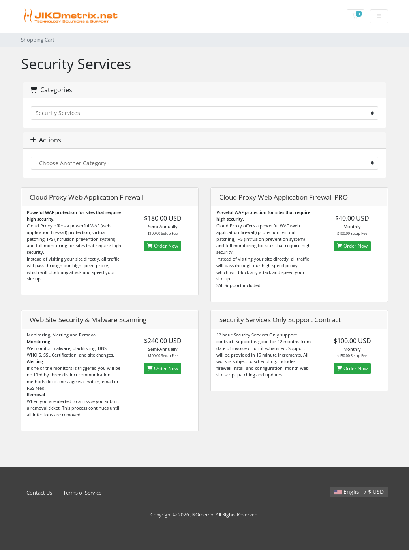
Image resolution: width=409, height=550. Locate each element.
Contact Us (39, 493)
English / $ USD (359, 491)
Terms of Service (82, 493)
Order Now (162, 245)
